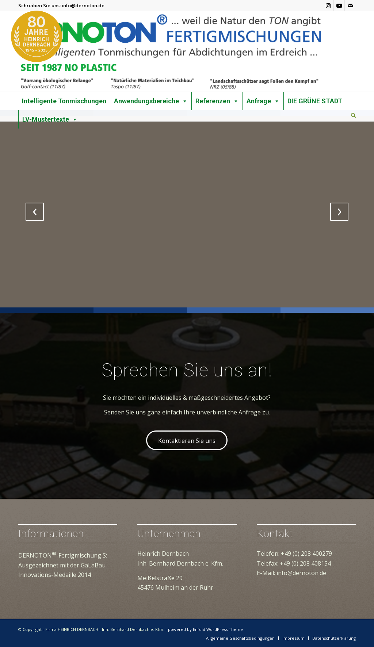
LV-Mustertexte (50, 119)
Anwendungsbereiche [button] (151, 101)
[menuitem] (353, 115)
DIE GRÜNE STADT (314, 101)
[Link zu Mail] (350, 5)
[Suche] (353, 115)
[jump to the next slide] (339, 212)
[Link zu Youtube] (339, 5)
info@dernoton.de (83, 5)
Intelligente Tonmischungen (64, 101)
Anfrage (263, 101)
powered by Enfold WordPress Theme (205, 629)
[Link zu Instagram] (328, 5)
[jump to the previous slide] (35, 212)
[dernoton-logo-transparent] (170, 51)
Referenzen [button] (217, 101)
